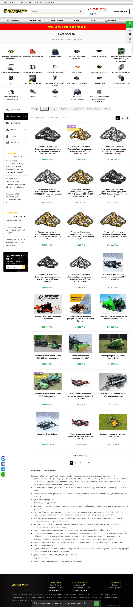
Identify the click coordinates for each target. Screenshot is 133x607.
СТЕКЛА (55, 97)
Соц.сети (49, 2)
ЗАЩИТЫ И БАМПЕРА (99, 56)
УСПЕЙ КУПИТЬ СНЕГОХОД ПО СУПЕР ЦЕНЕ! (67, 27)
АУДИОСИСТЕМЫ (99, 83)
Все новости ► (19, 157)
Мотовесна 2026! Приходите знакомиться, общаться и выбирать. (15, 184)
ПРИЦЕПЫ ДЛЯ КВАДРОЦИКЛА (11, 72)
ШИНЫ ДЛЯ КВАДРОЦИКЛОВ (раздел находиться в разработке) (99, 99)
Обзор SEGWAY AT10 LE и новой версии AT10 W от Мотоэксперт (15, 242)
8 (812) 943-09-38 (98, 8)
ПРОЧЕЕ (33, 97)
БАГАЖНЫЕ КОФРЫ (55, 56)
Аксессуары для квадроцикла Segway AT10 (14, 199)
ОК (97, 603)
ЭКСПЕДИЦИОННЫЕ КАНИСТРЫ (33, 56)
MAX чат (94, 14)
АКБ (11, 83)
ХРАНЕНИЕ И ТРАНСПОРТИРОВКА (77, 98)
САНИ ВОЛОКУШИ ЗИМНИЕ (121, 72)
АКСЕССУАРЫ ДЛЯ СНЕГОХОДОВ (77, 83)
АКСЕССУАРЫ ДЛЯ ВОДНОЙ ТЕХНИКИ (55, 84)
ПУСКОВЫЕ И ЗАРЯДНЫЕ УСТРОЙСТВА (77, 58)
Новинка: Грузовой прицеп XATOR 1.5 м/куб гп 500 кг (15, 230)
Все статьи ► (19, 216)
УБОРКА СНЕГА (77, 72)
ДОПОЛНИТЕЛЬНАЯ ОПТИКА (121, 83)
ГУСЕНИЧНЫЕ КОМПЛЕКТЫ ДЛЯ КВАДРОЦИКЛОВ (11, 58)
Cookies (84, 603)
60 (89, 463)
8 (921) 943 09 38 (57, 590)
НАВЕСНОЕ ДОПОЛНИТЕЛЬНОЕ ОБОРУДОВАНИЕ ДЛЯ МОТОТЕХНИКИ (121, 59)
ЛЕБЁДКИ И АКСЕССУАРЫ (55, 72)
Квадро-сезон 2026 (13, 220)
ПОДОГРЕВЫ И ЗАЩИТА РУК (99, 72)
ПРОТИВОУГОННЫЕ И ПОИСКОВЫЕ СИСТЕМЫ (11, 98)
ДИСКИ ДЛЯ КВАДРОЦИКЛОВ (32, 72)
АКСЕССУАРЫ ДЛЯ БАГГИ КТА (33, 83)
